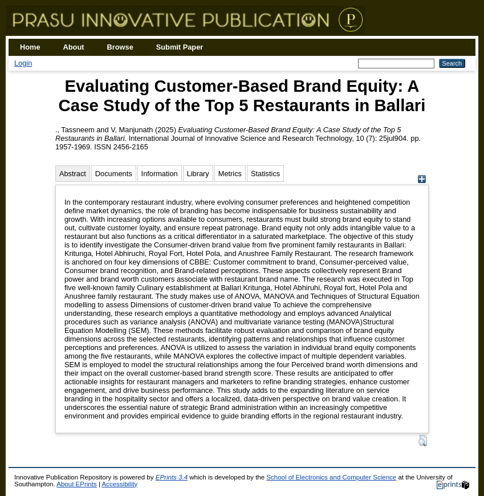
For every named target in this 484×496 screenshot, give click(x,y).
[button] (422, 440)
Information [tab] (159, 173)
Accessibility (119, 484)
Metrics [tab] (230, 173)
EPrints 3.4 (172, 477)
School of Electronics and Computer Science (331, 477)
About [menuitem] (73, 47)
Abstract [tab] (72, 173)
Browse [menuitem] (120, 47)
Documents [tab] (113, 173)
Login (23, 63)
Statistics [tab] (265, 173)
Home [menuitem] (30, 47)
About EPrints (76, 484)
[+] (421, 180)
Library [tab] (198, 173)
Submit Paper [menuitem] (180, 47)
